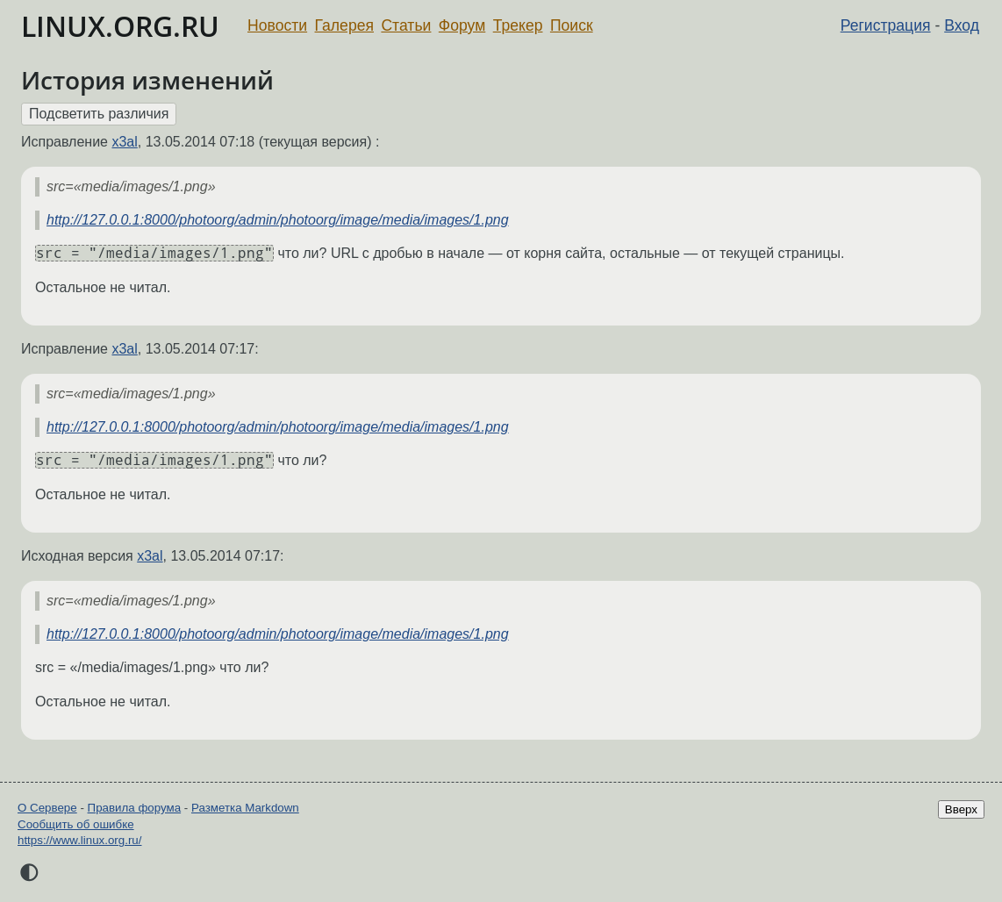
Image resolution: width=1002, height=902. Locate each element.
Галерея (344, 25)
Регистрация (886, 25)
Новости (277, 25)
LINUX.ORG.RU (120, 26)
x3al (124, 141)
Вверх (961, 809)
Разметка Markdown (245, 807)
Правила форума (135, 807)
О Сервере (47, 807)
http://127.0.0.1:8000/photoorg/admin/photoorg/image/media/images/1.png (278, 219)
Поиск (571, 25)
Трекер (518, 25)
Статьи (406, 25)
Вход (961, 25)
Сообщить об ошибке (76, 824)
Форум (462, 25)
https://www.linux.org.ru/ (79, 840)
